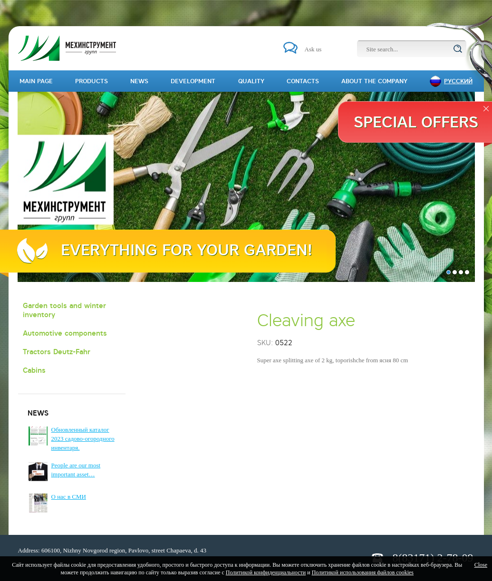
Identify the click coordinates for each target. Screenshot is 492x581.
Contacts (303, 81)
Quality (251, 81)
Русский (458, 81)
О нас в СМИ (68, 496)
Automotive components (65, 333)
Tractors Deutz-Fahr (56, 351)
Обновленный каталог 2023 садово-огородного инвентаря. (83, 438)
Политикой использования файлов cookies (363, 572)
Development (193, 81)
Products (91, 81)
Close (480, 565)
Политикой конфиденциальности (266, 572)
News (139, 81)
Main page (36, 81)
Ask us (313, 49)
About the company (374, 81)
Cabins (34, 370)
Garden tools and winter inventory (64, 310)
